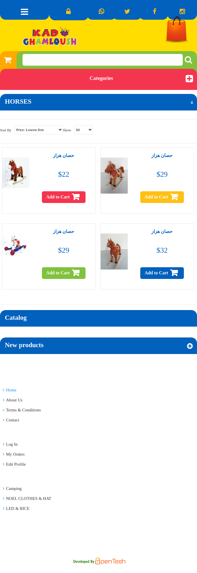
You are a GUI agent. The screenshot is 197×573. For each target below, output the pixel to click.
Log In (10, 444)
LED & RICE (16, 508)
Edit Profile (14, 464)
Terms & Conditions (22, 410)
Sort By (5, 130)
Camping (12, 488)
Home (10, 390)
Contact (11, 420)
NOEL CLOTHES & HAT (27, 498)
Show (67, 130)
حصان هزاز (63, 155)
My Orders (14, 454)
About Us (13, 400)
